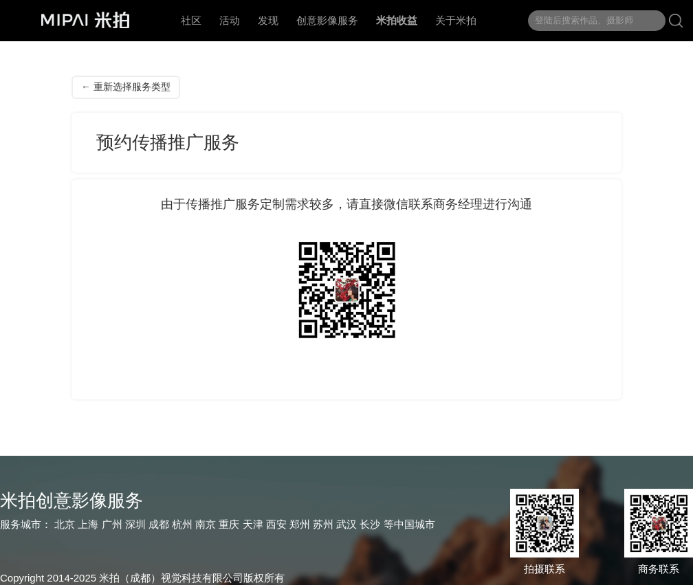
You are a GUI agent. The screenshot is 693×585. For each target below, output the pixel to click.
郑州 (298, 524)
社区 (191, 20)
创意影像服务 (327, 20)
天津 (251, 524)
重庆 (227, 524)
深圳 (134, 524)
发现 (268, 20)
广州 (110, 524)
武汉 (345, 524)
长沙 (368, 524)
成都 (157, 524)
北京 (64, 524)
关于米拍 (455, 20)
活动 (229, 20)
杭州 (180, 524)
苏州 (321, 524)
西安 (275, 524)
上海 (86, 524)
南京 (204, 524)
